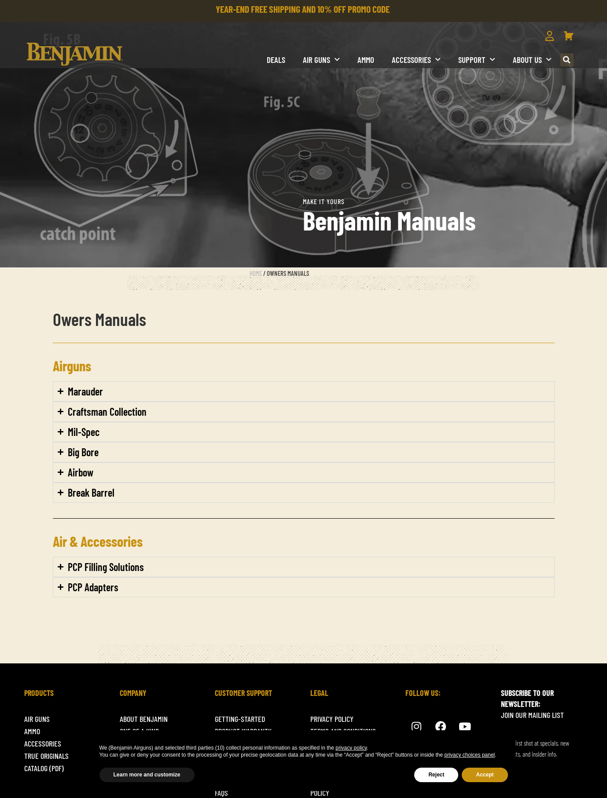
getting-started (240, 719)
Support (476, 59)
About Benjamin (144, 719)
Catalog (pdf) (44, 768)
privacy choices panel (470, 755)
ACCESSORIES (42, 743)
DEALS (276, 60)
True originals (46, 756)
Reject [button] (436, 775)
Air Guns (321, 59)
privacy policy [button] (351, 748)
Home (256, 273)
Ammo (365, 60)
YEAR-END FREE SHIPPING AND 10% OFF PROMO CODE (303, 9)
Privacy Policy (331, 719)
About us (532, 59)
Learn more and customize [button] (147, 775)
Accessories (416, 59)
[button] (567, 59)
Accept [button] (484, 775)
